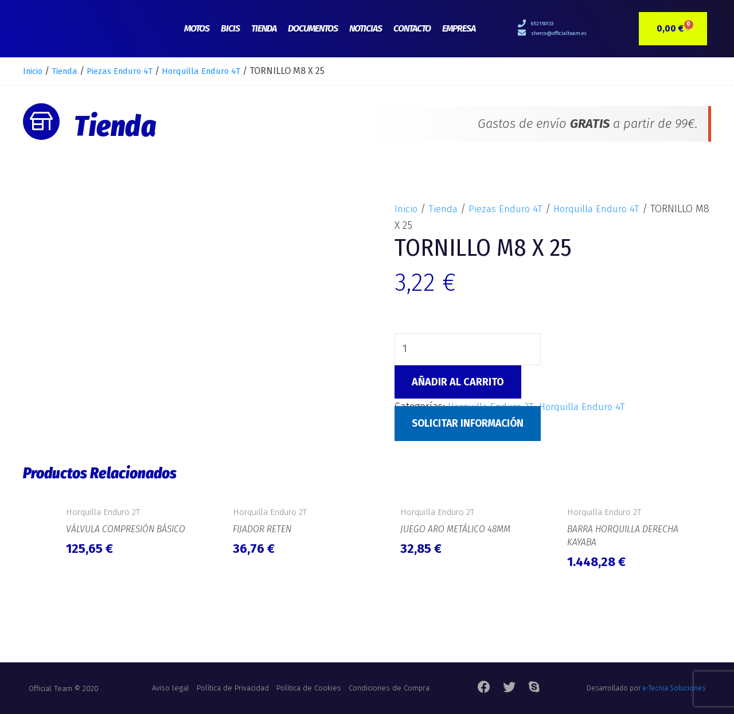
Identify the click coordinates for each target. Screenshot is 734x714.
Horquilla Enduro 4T (217, 70)
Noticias (365, 28)
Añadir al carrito (458, 383)
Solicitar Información (471, 424)
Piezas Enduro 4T (129, 70)
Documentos (313, 28)
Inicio (34, 70)
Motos (196, 28)
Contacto (412, 28)
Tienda (263, 28)
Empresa (458, 28)
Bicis (230, 28)
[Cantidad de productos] (468, 349)
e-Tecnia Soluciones (673, 688)
